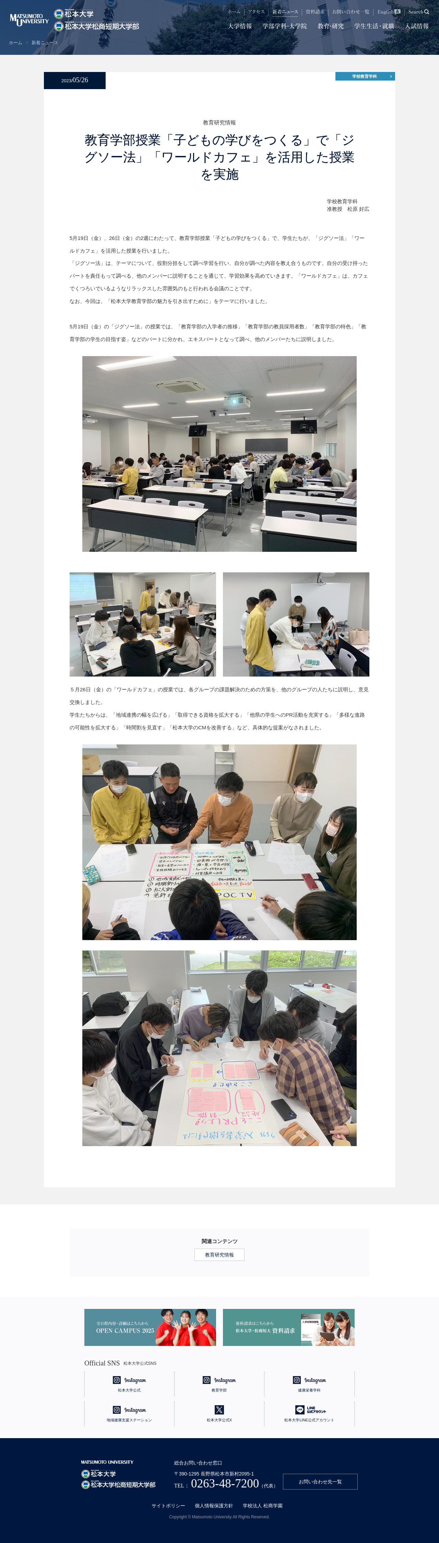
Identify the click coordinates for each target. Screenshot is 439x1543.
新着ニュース (45, 42)
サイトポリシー (168, 1505)
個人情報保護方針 (214, 1505)
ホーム (15, 42)
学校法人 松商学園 (263, 1505)
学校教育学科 (364, 76)
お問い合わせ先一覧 (320, 1481)
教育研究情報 (219, 1255)
